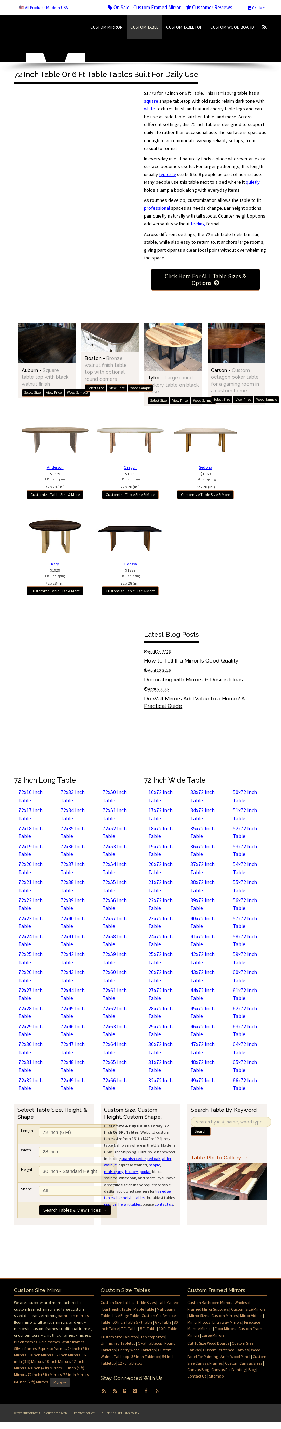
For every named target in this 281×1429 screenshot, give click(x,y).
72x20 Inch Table (30, 868)
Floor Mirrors (225, 1328)
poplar (145, 1171)
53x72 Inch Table (245, 850)
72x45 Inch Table (73, 1012)
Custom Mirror (106, 27)
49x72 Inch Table (202, 1084)
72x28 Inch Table (30, 1012)
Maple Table (143, 1309)
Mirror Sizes (199, 1315)
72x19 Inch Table (30, 850)
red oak (153, 1158)
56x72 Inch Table (245, 904)
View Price (54, 392)
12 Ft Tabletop (130, 1363)
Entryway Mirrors (227, 1322)
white (149, 109)
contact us (164, 1204)
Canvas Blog (198, 1369)
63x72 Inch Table (245, 1030)
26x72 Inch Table (160, 976)
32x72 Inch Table (160, 1084)
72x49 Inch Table (73, 1084)
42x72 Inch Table (202, 958)
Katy (55, 563)
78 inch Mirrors (76, 1374)
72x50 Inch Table (115, 796)
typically (167, 174)
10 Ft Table (168, 1328)
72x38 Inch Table (73, 886)
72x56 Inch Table (115, 904)
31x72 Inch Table (160, 1066)
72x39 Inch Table (73, 904)
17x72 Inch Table (160, 814)
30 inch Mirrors (40, 1354)
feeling (198, 224)
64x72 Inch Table (245, 1048)
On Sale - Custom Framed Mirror (144, 7)
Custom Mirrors (224, 1315)
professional (157, 208)
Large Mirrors (213, 1335)
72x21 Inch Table (30, 886)
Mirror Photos (198, 1322)
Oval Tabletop (150, 1343)
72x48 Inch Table (73, 1066)
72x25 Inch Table (30, 958)
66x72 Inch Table (245, 1084)
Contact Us (196, 1376)
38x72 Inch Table (202, 886)
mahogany (113, 1171)
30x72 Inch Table (160, 1048)
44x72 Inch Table (202, 994)
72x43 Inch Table (73, 976)
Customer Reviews (209, 7)
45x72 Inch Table (202, 1012)
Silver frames (25, 1348)
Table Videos (168, 1302)
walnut (110, 1164)
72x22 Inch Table (30, 904)
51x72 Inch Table (245, 814)
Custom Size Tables (117, 1302)
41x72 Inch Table (202, 940)
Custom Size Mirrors (248, 1309)
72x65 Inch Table (115, 1066)
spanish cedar (133, 1158)
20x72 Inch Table (160, 868)
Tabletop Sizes (152, 1336)
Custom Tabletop (184, 27)
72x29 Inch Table (30, 1030)
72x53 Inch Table (115, 850)
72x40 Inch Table (73, 922)
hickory (131, 1171)
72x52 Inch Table (115, 832)
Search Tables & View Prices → (75, 1210)
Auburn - (45, 377)
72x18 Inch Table (30, 832)
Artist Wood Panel (235, 1356)
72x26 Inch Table (30, 976)
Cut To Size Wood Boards (208, 1343)
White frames (73, 1341)
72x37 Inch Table (73, 868)
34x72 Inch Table (202, 814)
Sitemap (216, 1376)
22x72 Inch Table (160, 904)
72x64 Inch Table (115, 1048)
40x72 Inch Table (202, 922)
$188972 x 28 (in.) (130, 577)
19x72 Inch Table (160, 850)
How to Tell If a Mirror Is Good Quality (191, 660)
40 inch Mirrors (57, 1361)
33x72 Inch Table (202, 796)
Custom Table (144, 27)
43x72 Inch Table (202, 976)
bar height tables (130, 1197)
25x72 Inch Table (160, 958)
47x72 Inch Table (202, 1048)
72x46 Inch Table (73, 1030)
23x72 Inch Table (160, 922)
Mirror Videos (251, 1315)
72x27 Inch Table (30, 994)
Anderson (55, 467)
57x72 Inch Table (245, 922)
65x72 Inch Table (245, 1066)
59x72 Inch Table (245, 958)
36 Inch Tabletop (145, 1356)
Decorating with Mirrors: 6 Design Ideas (193, 679)
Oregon (130, 467)
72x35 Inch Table (73, 832)
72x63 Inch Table (115, 1030)
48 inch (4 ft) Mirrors (45, 1367)
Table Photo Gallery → (219, 1157)
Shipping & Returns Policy (120, 1413)
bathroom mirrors (73, 1315)
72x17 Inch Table (30, 814)
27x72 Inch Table (160, 994)
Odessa (130, 563)
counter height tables (122, 1204)
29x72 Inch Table (160, 1030)
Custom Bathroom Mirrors (209, 1302)
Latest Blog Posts (171, 634)
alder (166, 1158)
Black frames (25, 1341)
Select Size (32, 392)
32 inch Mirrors (67, 1354)
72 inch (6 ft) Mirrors (45, 1374)
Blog (252, 1369)
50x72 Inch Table (245, 796)
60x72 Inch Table (245, 976)
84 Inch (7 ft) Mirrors (31, 1381)
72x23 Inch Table (30, 922)
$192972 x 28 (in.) (55, 577)
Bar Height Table (116, 1309)
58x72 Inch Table (245, 940)
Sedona (205, 467)
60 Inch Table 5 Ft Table (132, 1322)
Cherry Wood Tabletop (137, 1349)
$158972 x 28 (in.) (130, 480)
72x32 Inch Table (30, 1084)
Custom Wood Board (232, 27)
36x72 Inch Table (202, 850)
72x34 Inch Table (73, 814)
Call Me (256, 7)
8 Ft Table (148, 1328)
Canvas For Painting (228, 1369)
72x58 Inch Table (115, 940)
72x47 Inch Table (73, 1048)
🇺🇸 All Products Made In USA (43, 7)
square (151, 101)
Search (201, 1131)
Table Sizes (146, 1302)
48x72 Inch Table (202, 1066)
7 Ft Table (129, 1328)
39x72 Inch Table (202, 904)
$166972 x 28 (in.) (206, 480)
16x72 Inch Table (160, 796)
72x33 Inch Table (73, 796)
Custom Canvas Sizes (243, 1363)
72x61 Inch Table (115, 994)
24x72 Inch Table (160, 940)
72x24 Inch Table (30, 940)
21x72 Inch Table (160, 886)
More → (60, 1382)
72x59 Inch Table (115, 958)
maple (154, 1164)
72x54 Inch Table (115, 868)
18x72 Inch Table (160, 832)
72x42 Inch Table (73, 958)
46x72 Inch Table (202, 1030)
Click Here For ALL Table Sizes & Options (205, 279)
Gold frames (49, 1341)
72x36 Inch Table (73, 850)
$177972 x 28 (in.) (55, 480)
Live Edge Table (125, 1315)
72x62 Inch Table (115, 1012)
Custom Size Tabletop (119, 1336)
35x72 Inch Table (202, 832)
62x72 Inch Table (245, 1012)
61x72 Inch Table (245, 994)
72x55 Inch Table (115, 886)
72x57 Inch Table (115, 922)
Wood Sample (77, 392)
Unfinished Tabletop (118, 1343)
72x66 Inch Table (115, 1084)
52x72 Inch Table (245, 832)
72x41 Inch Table (73, 940)
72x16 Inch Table (30, 796)
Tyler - (173, 384)
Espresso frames (52, 1348)
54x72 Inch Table (245, 868)
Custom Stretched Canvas (226, 1349)
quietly (253, 182)
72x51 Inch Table (115, 814)
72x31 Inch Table (30, 1066)
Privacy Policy (84, 1413)
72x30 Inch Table (30, 1048)
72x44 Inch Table (73, 994)
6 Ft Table (163, 1322)
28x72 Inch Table (160, 1012)
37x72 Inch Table (202, 868)
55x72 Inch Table (245, 886)
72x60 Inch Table (115, 976)
